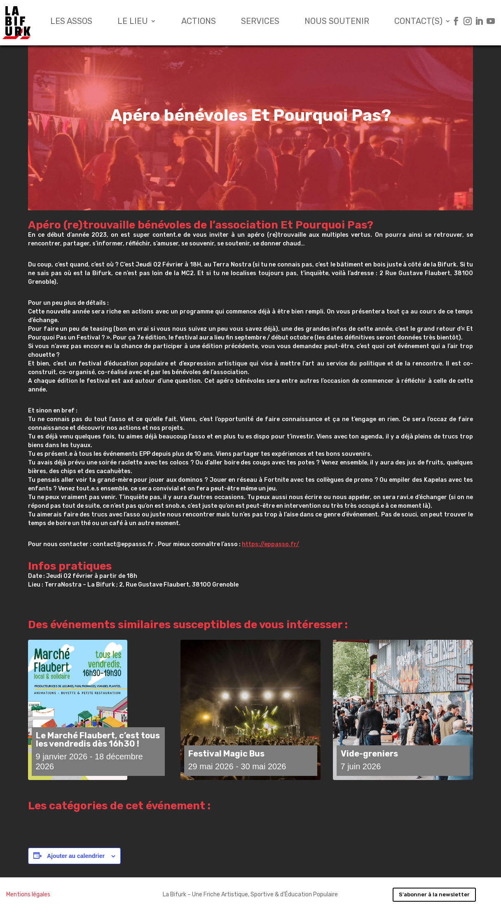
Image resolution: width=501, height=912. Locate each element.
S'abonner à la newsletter (434, 894)
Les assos (71, 22)
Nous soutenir (336, 22)
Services (260, 22)
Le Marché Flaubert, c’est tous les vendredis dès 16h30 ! (98, 740)
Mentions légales (28, 894)
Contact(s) (418, 22)
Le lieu (132, 22)
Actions (198, 22)
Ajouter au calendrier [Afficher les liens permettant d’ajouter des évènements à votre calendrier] (76, 856)
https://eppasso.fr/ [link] (270, 544)
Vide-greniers (369, 754)
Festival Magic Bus (226, 754)
